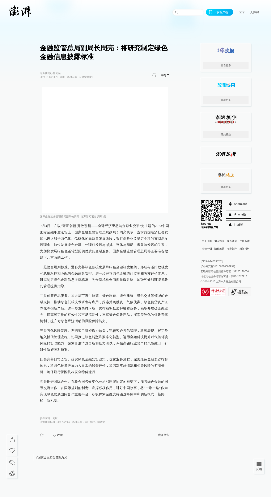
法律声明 (207, 248)
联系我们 (232, 241)
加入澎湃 (219, 241)
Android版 (240, 204)
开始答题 (226, 134)
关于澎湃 (207, 241)
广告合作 (245, 241)
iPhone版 (240, 214)
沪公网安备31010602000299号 (218, 266)
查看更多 (226, 65)
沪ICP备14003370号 (212, 261)
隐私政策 (219, 248)
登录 (242, 12)
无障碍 (254, 12)
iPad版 (238, 224)
